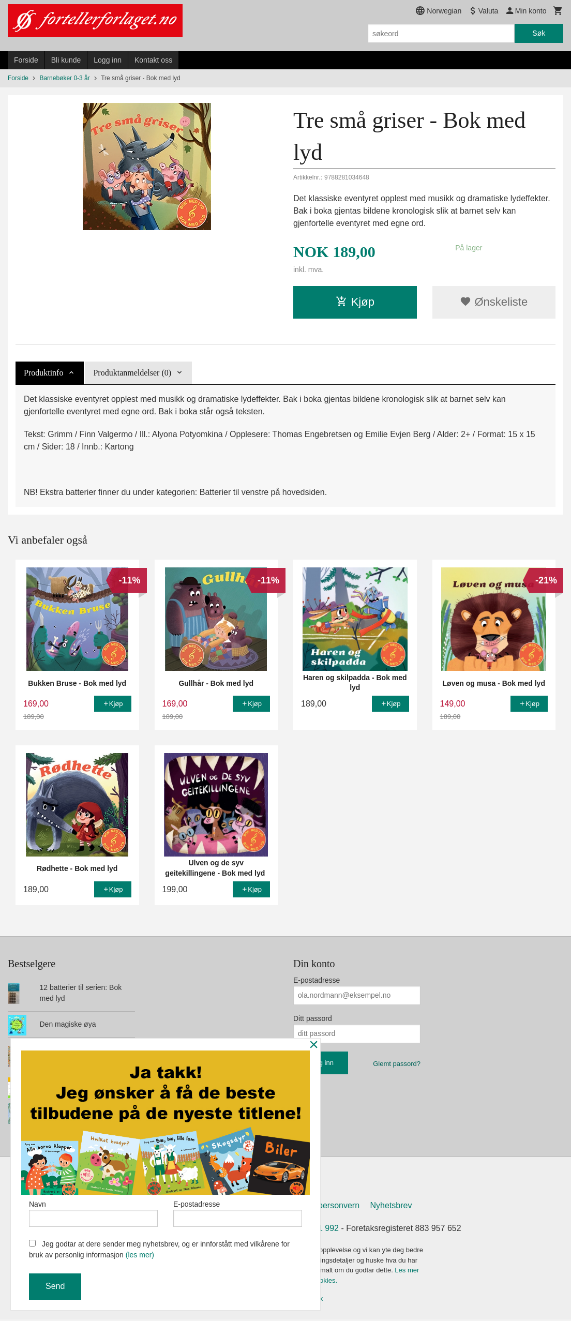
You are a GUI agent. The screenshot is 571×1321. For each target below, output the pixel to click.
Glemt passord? (396, 1064)
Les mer (407, 1272)
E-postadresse (316, 980)
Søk (538, 33)
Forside (26, 60)
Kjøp (355, 301)
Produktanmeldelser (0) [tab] (132, 372)
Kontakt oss (153, 60)
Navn (93, 1211)
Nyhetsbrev (391, 1207)
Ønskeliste (494, 301)
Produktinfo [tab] (43, 372)
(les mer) (140, 1255)
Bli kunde (66, 60)
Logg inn (108, 60)
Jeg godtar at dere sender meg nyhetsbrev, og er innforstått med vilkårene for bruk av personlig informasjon (159, 1249)
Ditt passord (312, 1018)
